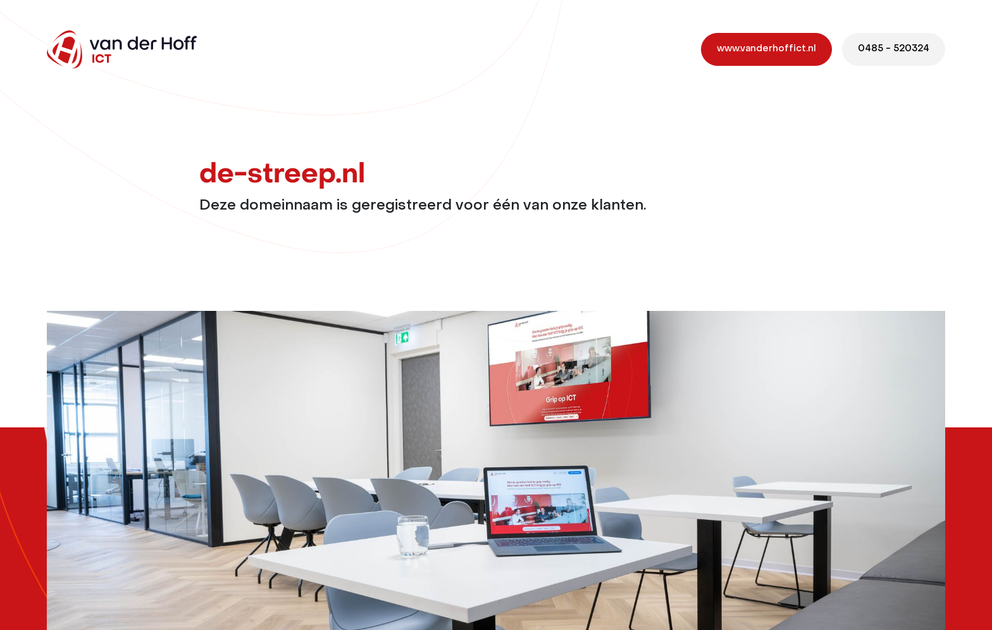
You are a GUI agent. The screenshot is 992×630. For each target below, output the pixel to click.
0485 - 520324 (893, 48)
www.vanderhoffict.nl (766, 48)
